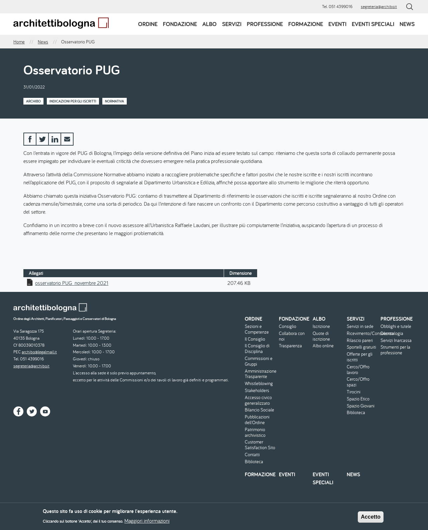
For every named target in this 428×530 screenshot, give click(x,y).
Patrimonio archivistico (255, 432)
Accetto (371, 519)
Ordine (147, 24)
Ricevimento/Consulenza (363, 333)
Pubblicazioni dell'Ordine (257, 419)
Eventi (337, 24)
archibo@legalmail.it (39, 352)
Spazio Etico (358, 399)
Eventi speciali (373, 24)
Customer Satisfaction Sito (260, 445)
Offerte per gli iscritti (359, 357)
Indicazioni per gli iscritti (72, 101)
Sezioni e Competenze (257, 329)
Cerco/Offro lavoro (358, 369)
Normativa (114, 101)
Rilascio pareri (360, 340)
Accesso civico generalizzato (258, 400)
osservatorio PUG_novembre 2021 (71, 283)
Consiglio (287, 326)
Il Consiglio (255, 339)
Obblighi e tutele (396, 326)
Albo (209, 24)
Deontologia (392, 333)
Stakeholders (257, 390)
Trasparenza (290, 346)
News (407, 24)
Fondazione (180, 24)
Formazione (305, 24)
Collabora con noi (292, 336)
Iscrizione (321, 326)
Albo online (323, 346)
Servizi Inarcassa (396, 340)
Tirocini (353, 392)
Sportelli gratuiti (361, 347)
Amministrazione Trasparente (261, 374)
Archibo (33, 101)
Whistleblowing (259, 383)
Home (19, 42)
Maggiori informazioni (147, 522)
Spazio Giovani (360, 406)
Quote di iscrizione (321, 336)
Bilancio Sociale (259, 410)
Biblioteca (254, 462)
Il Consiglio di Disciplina (257, 348)
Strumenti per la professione (395, 350)
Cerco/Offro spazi (358, 382)
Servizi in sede (360, 326)
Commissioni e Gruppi (259, 361)
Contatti (252, 455)
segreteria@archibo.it (379, 6)
